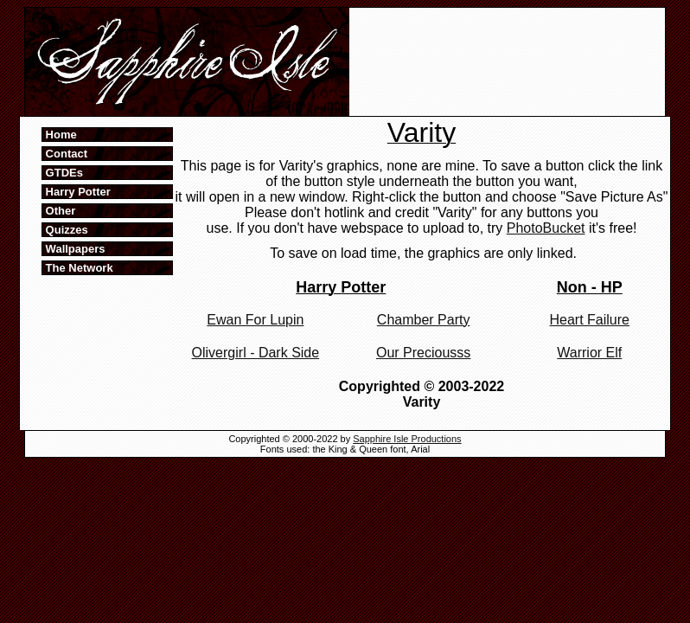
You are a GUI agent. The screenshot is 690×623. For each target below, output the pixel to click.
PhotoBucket (546, 228)
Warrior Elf (589, 352)
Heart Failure (589, 319)
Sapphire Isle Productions (407, 439)
